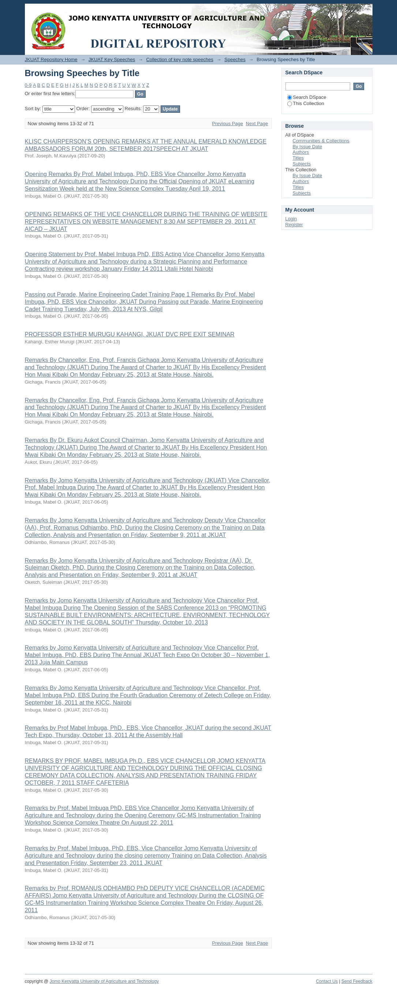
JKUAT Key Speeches (112, 59)
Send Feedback (356, 981)
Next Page (257, 123)
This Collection (305, 103)
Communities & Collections (321, 140)
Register (294, 224)
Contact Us (327, 981)
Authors (301, 152)
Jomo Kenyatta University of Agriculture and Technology (104, 981)
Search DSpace (306, 97)
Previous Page (227, 123)
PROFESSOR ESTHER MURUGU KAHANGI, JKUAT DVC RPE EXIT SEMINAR (130, 334)
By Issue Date (307, 146)
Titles (298, 158)
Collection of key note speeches (179, 59)
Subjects (302, 164)
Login (366, 9)
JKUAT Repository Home (51, 59)
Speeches (235, 59)
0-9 (28, 85)
